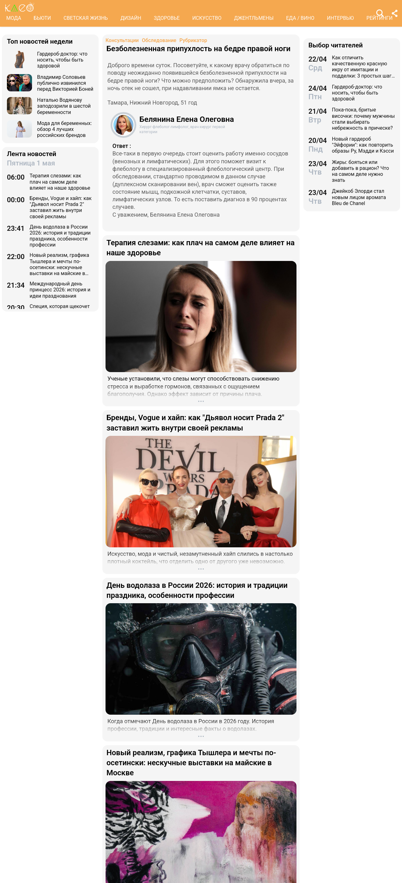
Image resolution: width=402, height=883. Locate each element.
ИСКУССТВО (206, 18)
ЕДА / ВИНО (300, 18)
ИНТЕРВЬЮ (340, 18)
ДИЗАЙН (130, 18)
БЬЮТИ (42, 18)
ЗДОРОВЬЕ (167, 18)
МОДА (13, 18)
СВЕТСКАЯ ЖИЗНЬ (85, 18)
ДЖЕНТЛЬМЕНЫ (254, 18)
